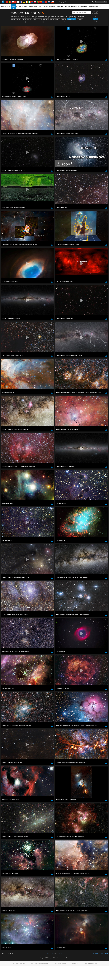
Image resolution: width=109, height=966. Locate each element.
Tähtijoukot (58, 22)
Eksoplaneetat (15, 19)
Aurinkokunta (48, 22)
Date (96, 21)
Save (6, 280)
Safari (7, 253)
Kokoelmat (52, 17)
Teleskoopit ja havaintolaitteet (38, 6)
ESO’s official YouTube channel (44, 214)
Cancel (15, 280)
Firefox (7, 251)
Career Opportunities (94, 6)
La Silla (63, 19)
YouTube (4, 214)
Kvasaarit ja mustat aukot (34, 22)
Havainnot (52, 6)
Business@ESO (82, 6)
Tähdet (65, 22)
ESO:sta (3, 6)
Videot (13, 7)
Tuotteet (74, 6)
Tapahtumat (60, 6)
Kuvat (8, 6)
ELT (67, 17)
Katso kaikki (15, 17)
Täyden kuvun (37, 19)
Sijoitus (95, 19)
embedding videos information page (11, 217)
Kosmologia (61, 17)
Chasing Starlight (41, 17)
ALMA (28, 17)
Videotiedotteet (74, 22)
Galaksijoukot (55, 19)
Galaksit (46, 19)
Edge (7, 249)
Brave (7, 246)
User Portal (104, 2)
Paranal (79, 19)
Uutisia (18, 6)
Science (97, 2)
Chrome (8, 248)
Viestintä (67, 6)
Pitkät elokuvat (27, 19)
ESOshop (24, 6)
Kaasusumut (71, 19)
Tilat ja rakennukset (17, 22)
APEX (32, 17)
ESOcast (72, 17)
